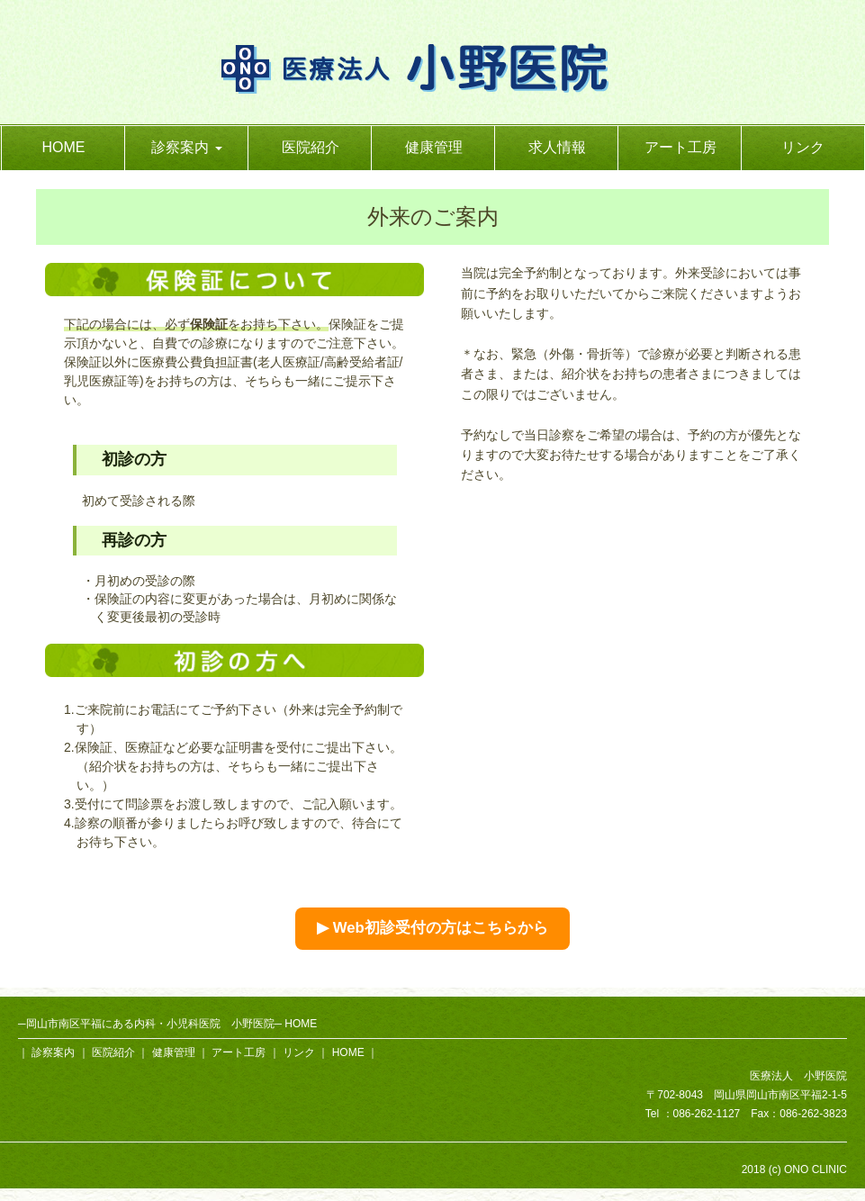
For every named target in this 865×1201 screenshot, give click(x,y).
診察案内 (53, 1052)
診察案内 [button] (186, 147)
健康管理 (434, 147)
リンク (802, 147)
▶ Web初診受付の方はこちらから (432, 927)
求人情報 (557, 147)
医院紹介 (310, 147)
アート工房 (680, 147)
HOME (64, 147)
